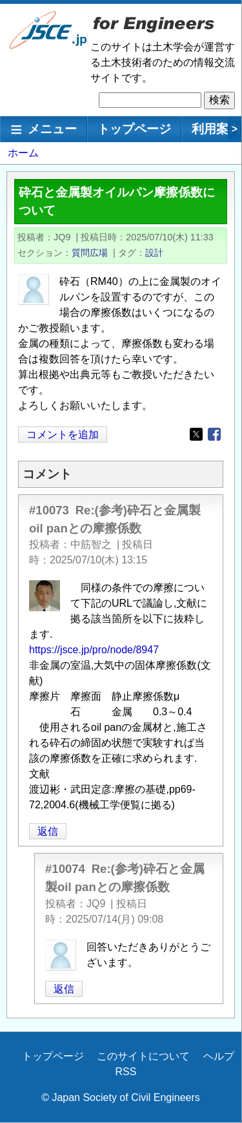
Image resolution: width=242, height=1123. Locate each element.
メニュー (52, 129)
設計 (154, 252)
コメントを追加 (62, 434)
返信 (47, 831)
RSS (126, 1071)
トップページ (134, 129)
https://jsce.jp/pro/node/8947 (94, 649)
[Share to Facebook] (214, 434)
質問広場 (90, 252)
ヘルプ (218, 1056)
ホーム (23, 152)
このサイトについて (143, 1056)
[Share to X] (196, 434)
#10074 (65, 869)
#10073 (49, 510)
